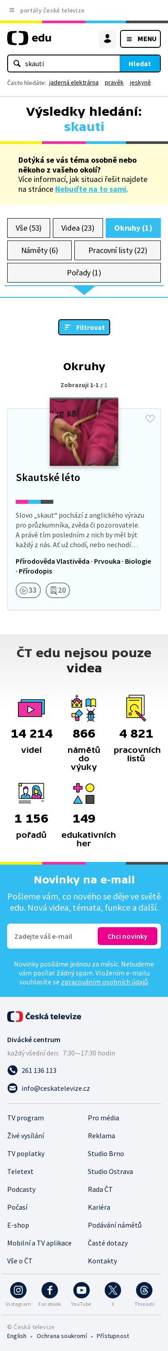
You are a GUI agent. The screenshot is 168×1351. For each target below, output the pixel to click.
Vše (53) (29, 228)
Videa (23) (77, 228)
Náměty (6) (39, 250)
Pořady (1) (84, 272)
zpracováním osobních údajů (104, 981)
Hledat (140, 63)
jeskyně (140, 82)
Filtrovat (90, 327)
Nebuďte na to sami (90, 189)
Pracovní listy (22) (117, 250)
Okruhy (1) (133, 228)
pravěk (114, 82)
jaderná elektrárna (74, 82)
